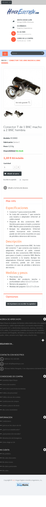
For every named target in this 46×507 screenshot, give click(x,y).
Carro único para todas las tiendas (14, 389)
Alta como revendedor (9, 410)
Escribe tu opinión (9, 180)
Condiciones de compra (10, 401)
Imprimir (25, 180)
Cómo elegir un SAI (8, 442)
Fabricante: (8, 142)
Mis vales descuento (9, 458)
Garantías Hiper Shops (9, 380)
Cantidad (7, 163)
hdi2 (13, 480)
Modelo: (6, 138)
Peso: (5, 146)
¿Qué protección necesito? (11, 434)
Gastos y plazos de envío (10, 405)
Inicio (4, 60)
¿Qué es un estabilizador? (11, 430)
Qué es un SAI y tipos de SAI (11, 425)
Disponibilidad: (9, 151)
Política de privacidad (9, 393)
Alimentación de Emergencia (12, 438)
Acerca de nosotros (9, 384)
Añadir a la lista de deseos (18, 188)
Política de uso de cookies (11, 397)
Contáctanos (6, 421)
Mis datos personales (9, 466)
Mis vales (5, 470)
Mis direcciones (7, 462)
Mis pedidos (6, 454)
